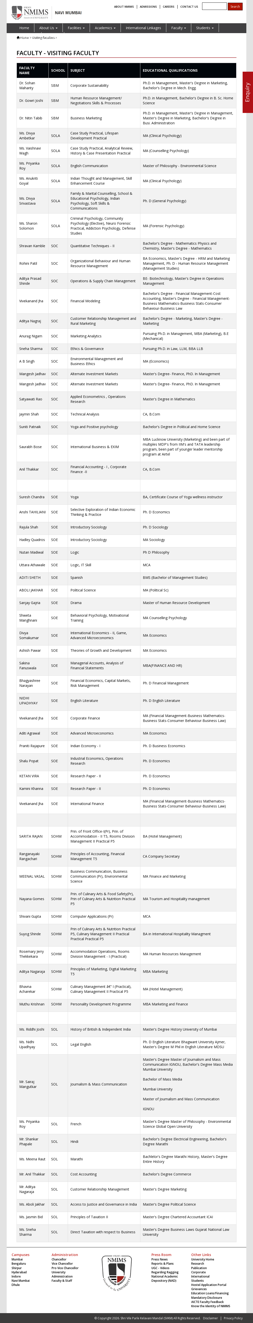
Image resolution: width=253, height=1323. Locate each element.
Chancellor (59, 1259)
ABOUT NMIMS (124, 6)
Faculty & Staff (62, 1281)
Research (197, 1263)
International (200, 1276)
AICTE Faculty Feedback (207, 1302)
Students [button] (205, 27)
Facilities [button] (76, 27)
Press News (159, 1259)
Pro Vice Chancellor (65, 1268)
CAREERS (168, 6)
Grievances (199, 1289)
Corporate (198, 1272)
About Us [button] (48, 27)
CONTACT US (189, 6)
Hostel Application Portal (208, 1285)
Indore (16, 1276)
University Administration (62, 1274)
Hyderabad (19, 1272)
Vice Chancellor (62, 1263)
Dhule (16, 1285)
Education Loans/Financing (210, 1293)
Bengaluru (19, 1263)
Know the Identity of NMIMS (210, 1306)
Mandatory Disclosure (206, 1298)
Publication (199, 1268)
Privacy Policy (233, 1318)
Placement (27, 36)
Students (197, 1281)
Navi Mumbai (21, 1281)
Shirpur (17, 1268)
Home (24, 27)
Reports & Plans (162, 1263)
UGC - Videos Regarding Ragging (165, 1270)
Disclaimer (210, 1318)
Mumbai (17, 1259)
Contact (52, 36)
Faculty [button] (178, 27)
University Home (202, 1259)
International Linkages (143, 27)
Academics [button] (105, 27)
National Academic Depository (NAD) (164, 1278)
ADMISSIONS (148, 6)
